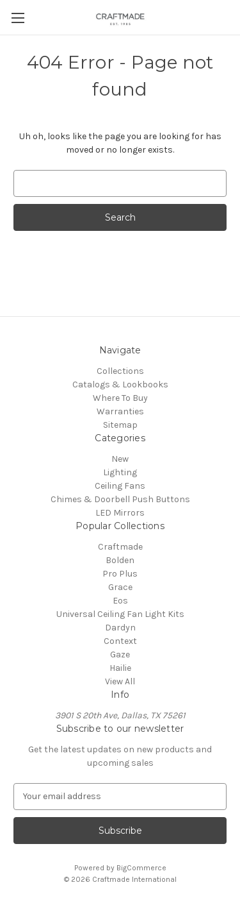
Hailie (120, 668)
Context (120, 641)
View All (120, 681)
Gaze (120, 654)
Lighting (120, 472)
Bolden (120, 560)
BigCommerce (141, 867)
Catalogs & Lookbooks (120, 384)
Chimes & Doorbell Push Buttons (120, 499)
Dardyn (120, 627)
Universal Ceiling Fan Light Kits (120, 614)
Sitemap (120, 424)
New (120, 458)
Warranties (120, 411)
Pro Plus (120, 573)
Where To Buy (120, 398)
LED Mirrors (120, 512)
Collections (120, 371)
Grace (120, 587)
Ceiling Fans (120, 485)
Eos (120, 600)
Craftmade (120, 546)
